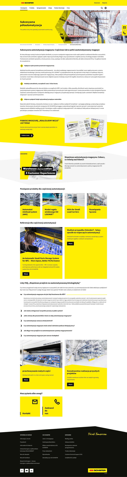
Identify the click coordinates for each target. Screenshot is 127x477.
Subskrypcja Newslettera (49, 442)
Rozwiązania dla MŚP (62, 44)
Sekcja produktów (69, 442)
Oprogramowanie (41, 8)
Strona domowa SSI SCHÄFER (26, 44)
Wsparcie (104, 3)
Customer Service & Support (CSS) (73, 454)
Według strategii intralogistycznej (49, 44)
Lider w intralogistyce (48, 439)
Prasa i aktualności (47, 451)
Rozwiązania (24, 8)
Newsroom (97, 3)
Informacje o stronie (25, 439)
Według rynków (69, 439)
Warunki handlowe (25, 458)
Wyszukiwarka (46, 454)
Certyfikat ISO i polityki (70, 458)
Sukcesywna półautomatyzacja (76, 44)
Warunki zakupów (24, 454)
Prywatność (23, 442)
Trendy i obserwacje (59, 8)
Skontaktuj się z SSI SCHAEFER (50, 458)
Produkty (31, 8)
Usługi (50, 8)
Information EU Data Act (26, 445)
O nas (68, 8)
